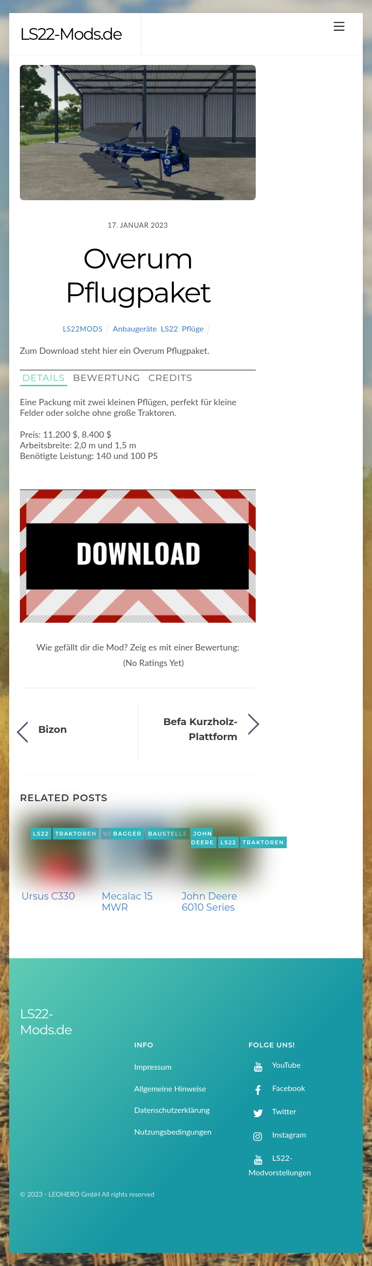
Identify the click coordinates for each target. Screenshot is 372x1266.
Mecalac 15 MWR (127, 902)
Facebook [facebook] (276, 1087)
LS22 (169, 328)
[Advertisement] (312, 219)
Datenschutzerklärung (172, 1109)
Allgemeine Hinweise (170, 1088)
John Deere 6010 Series (209, 902)
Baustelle (167, 833)
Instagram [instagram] (277, 1134)
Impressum (152, 1066)
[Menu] (339, 26)
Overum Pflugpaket (137, 275)
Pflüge (192, 328)
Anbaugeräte (135, 328)
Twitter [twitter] (272, 1111)
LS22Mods (83, 329)
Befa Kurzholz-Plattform (200, 728)
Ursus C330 (48, 896)
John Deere (202, 838)
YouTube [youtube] (274, 1064)
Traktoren (76, 833)
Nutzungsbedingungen (173, 1131)
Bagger (127, 833)
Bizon (52, 729)
